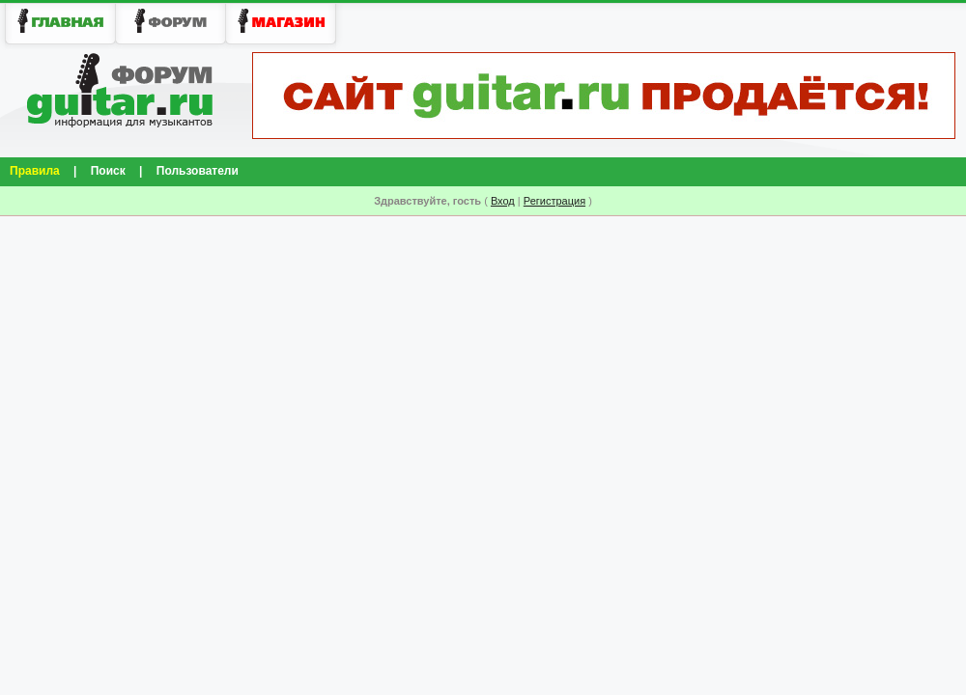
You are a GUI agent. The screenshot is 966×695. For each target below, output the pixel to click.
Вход (503, 201)
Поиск (108, 171)
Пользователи (197, 171)
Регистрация (554, 201)
